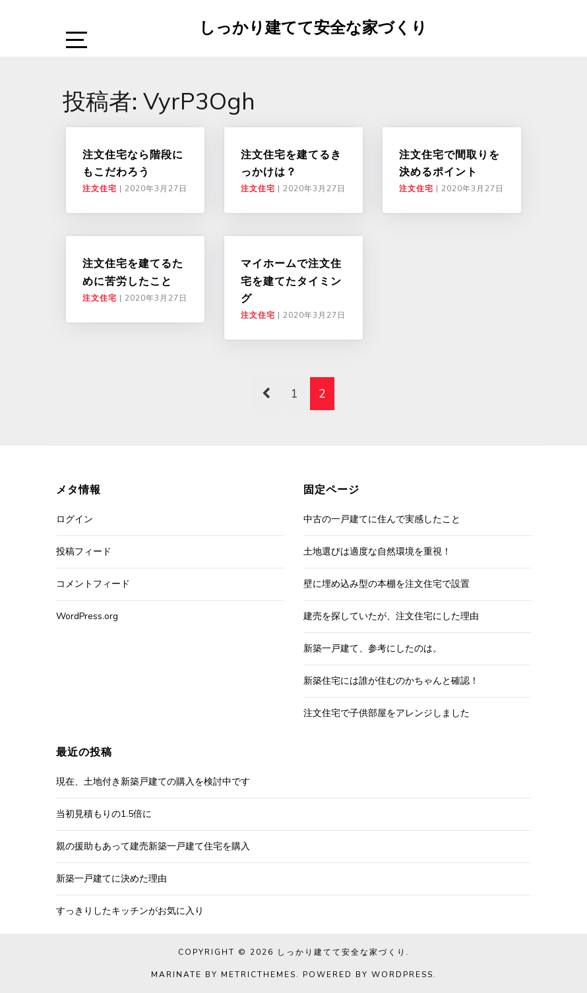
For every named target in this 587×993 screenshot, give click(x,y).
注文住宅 (99, 188)
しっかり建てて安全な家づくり (313, 27)
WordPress (402, 974)
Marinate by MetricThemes (223, 974)
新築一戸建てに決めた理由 (111, 878)
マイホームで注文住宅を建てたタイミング (291, 280)
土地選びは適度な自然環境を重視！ (377, 551)
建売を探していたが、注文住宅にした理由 (391, 616)
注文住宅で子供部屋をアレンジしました (386, 713)
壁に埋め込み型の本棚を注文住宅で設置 (386, 584)
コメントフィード (93, 584)
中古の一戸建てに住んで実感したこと (381, 519)
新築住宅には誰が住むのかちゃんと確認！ (391, 681)
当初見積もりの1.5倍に (104, 814)
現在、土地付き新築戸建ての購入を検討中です (153, 781)
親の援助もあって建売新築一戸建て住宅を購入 (153, 846)
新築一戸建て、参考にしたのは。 (372, 648)
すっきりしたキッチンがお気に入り (130, 911)
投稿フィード (83, 551)
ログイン (74, 519)
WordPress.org (87, 616)
